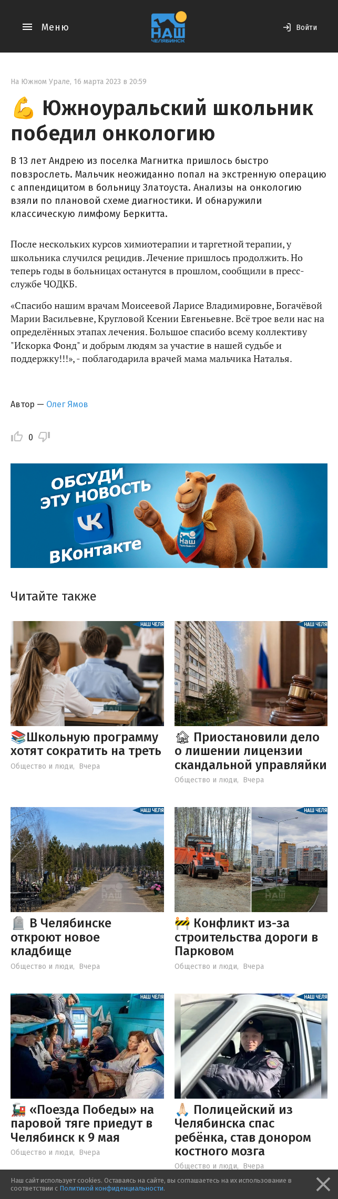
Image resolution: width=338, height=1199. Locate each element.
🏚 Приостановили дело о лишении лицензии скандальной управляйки (251, 751)
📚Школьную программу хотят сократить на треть (86, 744)
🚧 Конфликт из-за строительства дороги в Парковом (246, 937)
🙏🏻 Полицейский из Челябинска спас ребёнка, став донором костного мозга (243, 1130)
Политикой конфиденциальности (111, 1188)
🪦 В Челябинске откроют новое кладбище (61, 937)
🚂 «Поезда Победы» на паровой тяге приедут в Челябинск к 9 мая (82, 1123)
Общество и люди (42, 766)
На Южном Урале (40, 81)
